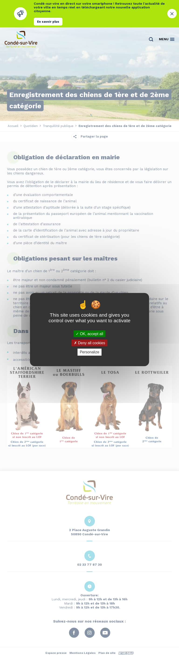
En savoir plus (48, 21)
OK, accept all (89, 334)
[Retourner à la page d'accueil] (21, 39)
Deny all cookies (89, 343)
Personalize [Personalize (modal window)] (89, 352)
